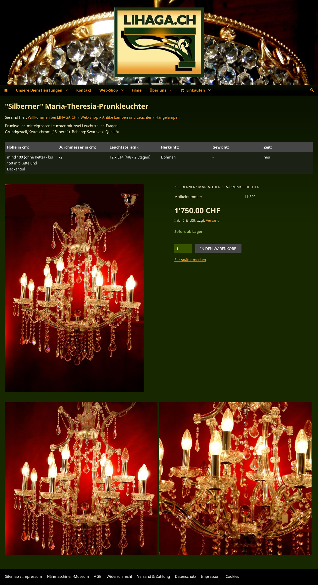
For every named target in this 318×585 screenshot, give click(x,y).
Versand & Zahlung (153, 576)
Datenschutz (185, 576)
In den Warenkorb (218, 248)
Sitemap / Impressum (23, 576)
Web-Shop (89, 117)
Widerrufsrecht (119, 576)
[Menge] (183, 248)
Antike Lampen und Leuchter (127, 117)
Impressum (211, 576)
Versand (213, 220)
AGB (98, 576)
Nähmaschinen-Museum (68, 576)
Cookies (232, 576)
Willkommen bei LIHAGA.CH (52, 117)
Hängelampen (168, 117)
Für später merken (190, 259)
